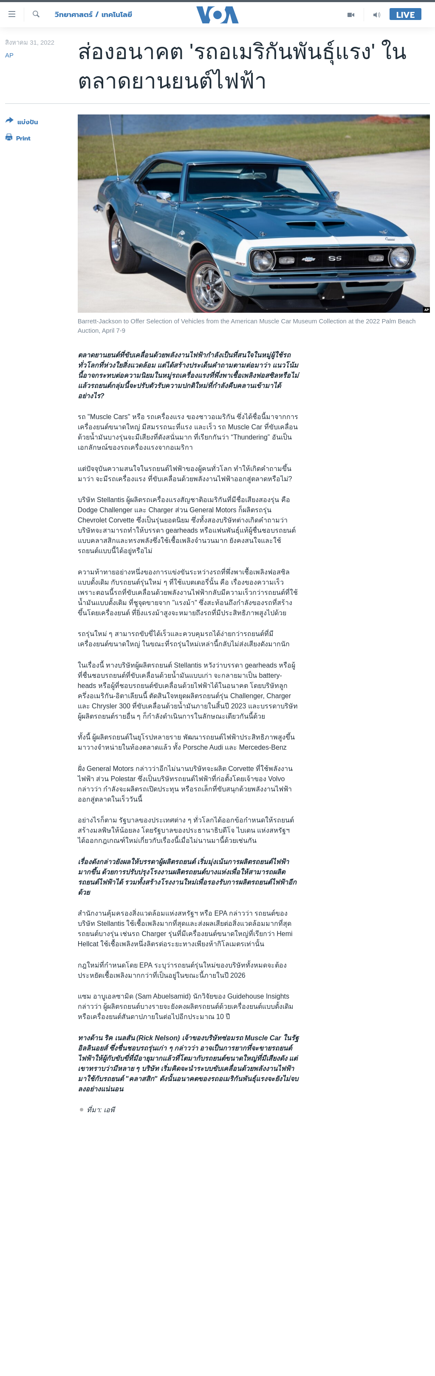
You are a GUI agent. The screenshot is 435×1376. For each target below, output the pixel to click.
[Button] (22, 123)
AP (9, 55)
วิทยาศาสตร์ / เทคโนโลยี (93, 14)
